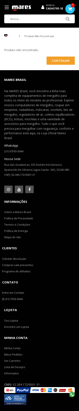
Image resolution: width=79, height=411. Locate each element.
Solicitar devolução (14, 259)
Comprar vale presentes (17, 265)
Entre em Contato (13, 293)
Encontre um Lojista (16, 327)
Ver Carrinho (12, 361)
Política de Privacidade (18, 218)
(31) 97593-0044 (13, 151)
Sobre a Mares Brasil (17, 212)
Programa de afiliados (16, 271)
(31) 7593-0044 (12, 299)
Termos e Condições (17, 224)
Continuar (61, 61)
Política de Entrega (16, 231)
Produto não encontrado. (39, 36)
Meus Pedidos (13, 354)
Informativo (11, 373)
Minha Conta (12, 348)
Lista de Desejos (14, 367)
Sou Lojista (11, 320)
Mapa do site (12, 237)
